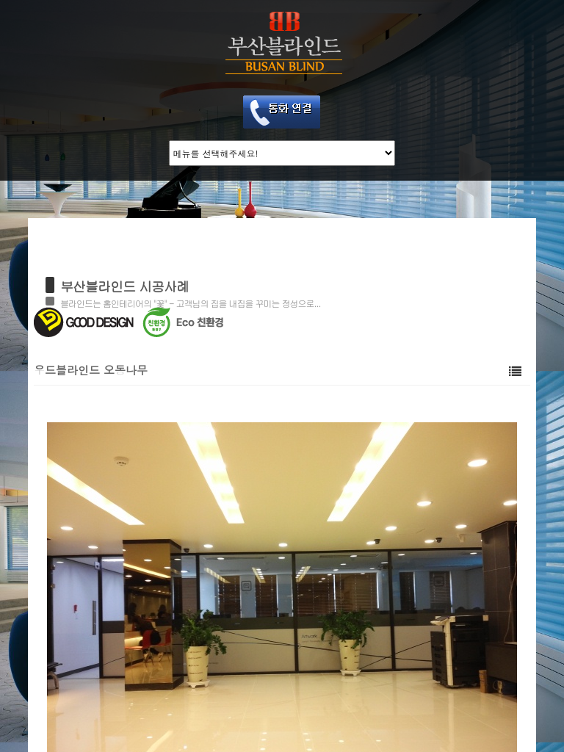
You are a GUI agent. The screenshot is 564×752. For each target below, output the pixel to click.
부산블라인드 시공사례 (124, 286)
